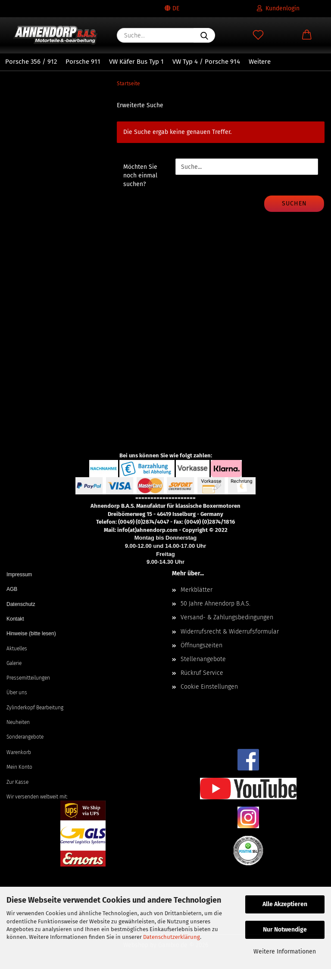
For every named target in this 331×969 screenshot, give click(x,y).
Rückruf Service (202, 673)
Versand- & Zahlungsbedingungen (227, 617)
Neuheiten (18, 722)
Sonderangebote (25, 737)
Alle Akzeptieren (284, 904)
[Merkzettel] (258, 35)
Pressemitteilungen (28, 678)
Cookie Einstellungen (209, 686)
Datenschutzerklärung (171, 937)
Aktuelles (16, 649)
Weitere (260, 61)
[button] (306, 35)
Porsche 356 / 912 (31, 61)
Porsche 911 (83, 61)
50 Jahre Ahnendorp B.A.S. (215, 603)
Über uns (16, 692)
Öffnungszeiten (201, 645)
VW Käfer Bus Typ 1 (136, 61)
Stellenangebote (203, 659)
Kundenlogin (278, 8)
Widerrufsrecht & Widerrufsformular (230, 631)
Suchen (294, 203)
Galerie (14, 663)
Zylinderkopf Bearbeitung (34, 708)
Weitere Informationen (284, 951)
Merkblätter (196, 589)
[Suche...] (204, 35)
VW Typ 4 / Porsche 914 (206, 61)
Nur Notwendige (285, 929)
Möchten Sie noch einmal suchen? (140, 175)
